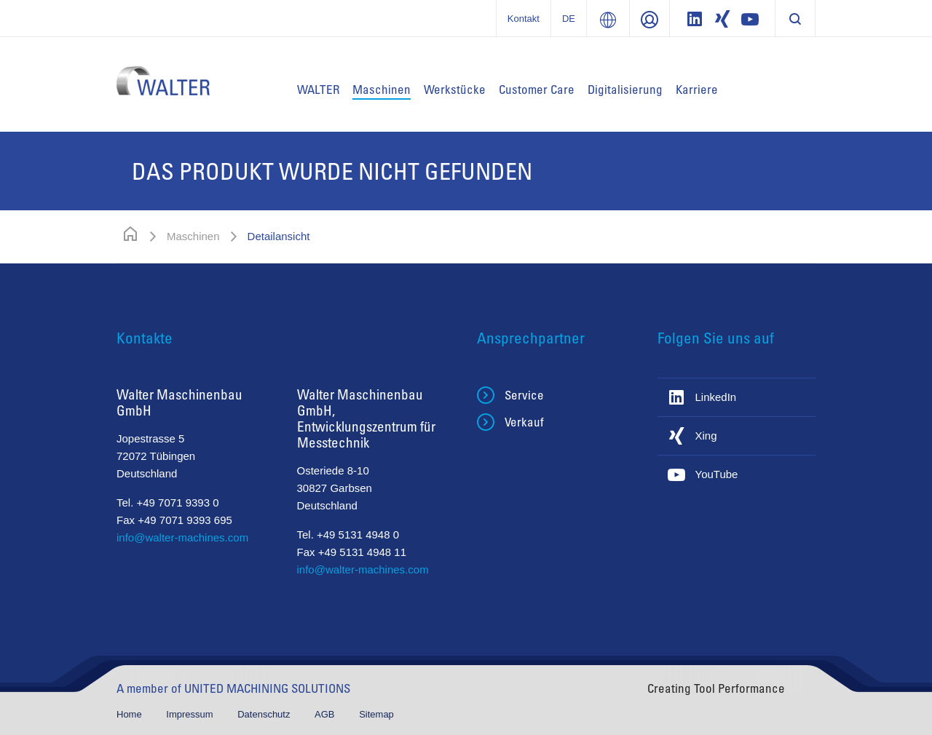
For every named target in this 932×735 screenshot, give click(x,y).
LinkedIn (716, 397)
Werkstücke (455, 89)
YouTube (716, 474)
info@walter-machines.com (182, 537)
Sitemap (376, 714)
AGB (326, 714)
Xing (706, 435)
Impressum (191, 714)
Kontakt (524, 18)
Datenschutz (265, 714)
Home (130, 714)
